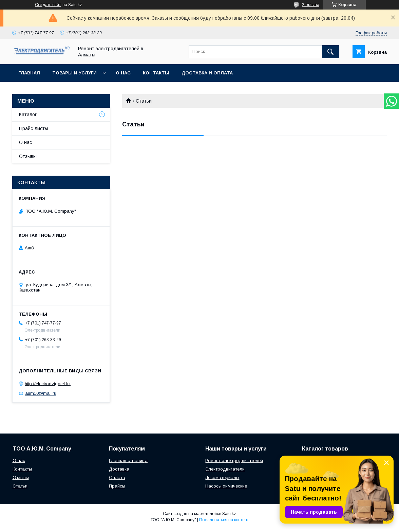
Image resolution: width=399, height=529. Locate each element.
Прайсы (117, 486)
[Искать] (330, 51)
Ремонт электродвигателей (234, 460)
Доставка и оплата (207, 72)
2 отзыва (310, 4)
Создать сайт (48, 4)
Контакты (156, 72)
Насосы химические (226, 486)
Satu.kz (229, 513)
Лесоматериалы (222, 477)
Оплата (117, 477)
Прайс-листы (33, 128)
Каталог (28, 114)
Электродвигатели (225, 469)
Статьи (20, 486)
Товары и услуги (74, 72)
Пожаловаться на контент (224, 519)
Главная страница (128, 460)
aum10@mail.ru (40, 393)
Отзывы (28, 156)
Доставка (119, 469)
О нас (123, 72)
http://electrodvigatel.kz (48, 383)
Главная (29, 72)
